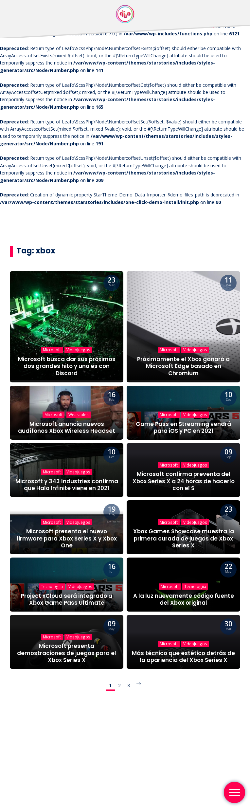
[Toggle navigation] (234, 792)
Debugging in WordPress (188, 26)
